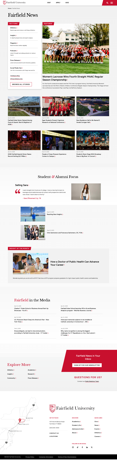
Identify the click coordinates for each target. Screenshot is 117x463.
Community (11, 378)
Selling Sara (21, 185)
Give (67, 3)
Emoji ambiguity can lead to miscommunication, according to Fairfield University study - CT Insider (30, 332)
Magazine (13, 43)
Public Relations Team (92, 381)
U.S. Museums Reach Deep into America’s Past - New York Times (31, 321)
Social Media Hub (16, 68)
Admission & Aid (77, 429)
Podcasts (13, 51)
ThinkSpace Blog (15, 75)
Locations (53, 436)
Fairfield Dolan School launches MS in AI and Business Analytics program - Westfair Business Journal (78, 309)
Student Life (76, 425)
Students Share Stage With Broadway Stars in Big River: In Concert (88, 155)
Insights (12, 35)
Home (9, 8)
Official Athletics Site (16, 79)
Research (31, 374)
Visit (49, 3)
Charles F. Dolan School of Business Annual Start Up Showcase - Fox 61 (31, 309)
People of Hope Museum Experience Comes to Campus (54, 155)
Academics (31, 370)
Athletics (13, 28)
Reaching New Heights (54, 214)
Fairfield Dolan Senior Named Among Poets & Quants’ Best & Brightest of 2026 (20, 122)
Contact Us (54, 433)
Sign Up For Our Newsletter (87, 365)
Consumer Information (46, 457)
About (74, 433)
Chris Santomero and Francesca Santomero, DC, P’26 (64, 233)
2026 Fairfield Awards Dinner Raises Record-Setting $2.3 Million (19, 155)
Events (96, 429)
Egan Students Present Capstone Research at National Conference (53, 121)
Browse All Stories (21, 84)
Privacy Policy (30, 457)
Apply (58, 3)
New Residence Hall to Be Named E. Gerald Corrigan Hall (88, 121)
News (96, 425)
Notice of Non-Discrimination (67, 457)
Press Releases (15, 60)
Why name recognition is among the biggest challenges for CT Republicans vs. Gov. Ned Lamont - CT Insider (78, 333)
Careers (97, 436)
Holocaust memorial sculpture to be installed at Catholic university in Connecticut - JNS (76, 321)
